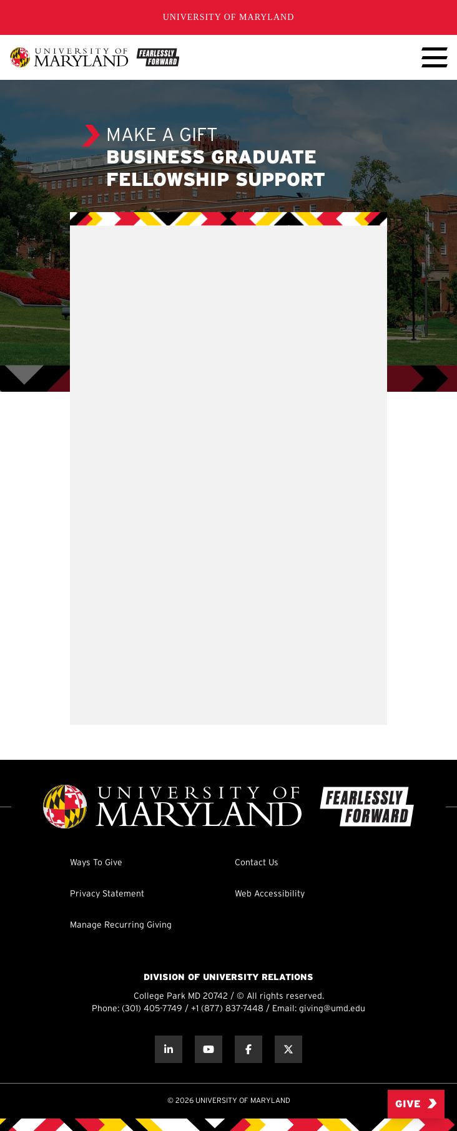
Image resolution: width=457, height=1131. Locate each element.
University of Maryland (229, 17)
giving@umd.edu (332, 1009)
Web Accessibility (270, 894)
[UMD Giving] (94, 57)
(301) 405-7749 (152, 1009)
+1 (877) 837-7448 (227, 1009)
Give (416, 1104)
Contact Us (256, 863)
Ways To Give (96, 863)
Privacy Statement (107, 894)
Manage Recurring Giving (121, 925)
